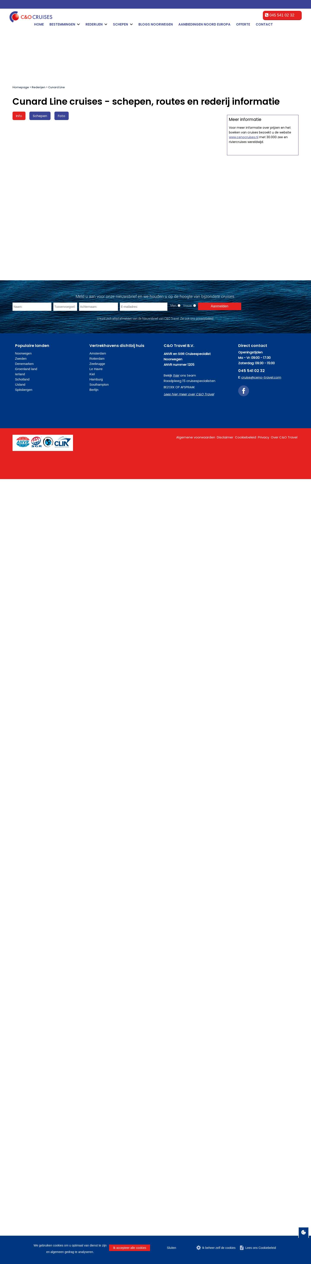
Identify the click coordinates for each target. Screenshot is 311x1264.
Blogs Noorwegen (155, 24)
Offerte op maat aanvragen (263, 202)
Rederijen (38, 87)
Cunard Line (56, 87)
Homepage (21, 87)
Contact (264, 24)
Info (19, 116)
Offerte (243, 24)
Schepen (40, 116)
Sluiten (171, 1248)
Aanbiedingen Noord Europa (204, 24)
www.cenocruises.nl (243, 281)
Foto (61, 116)
